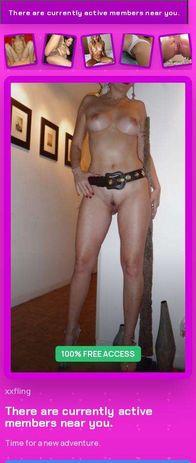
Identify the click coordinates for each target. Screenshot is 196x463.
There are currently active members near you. (93, 13)
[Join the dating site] (20, 50)
